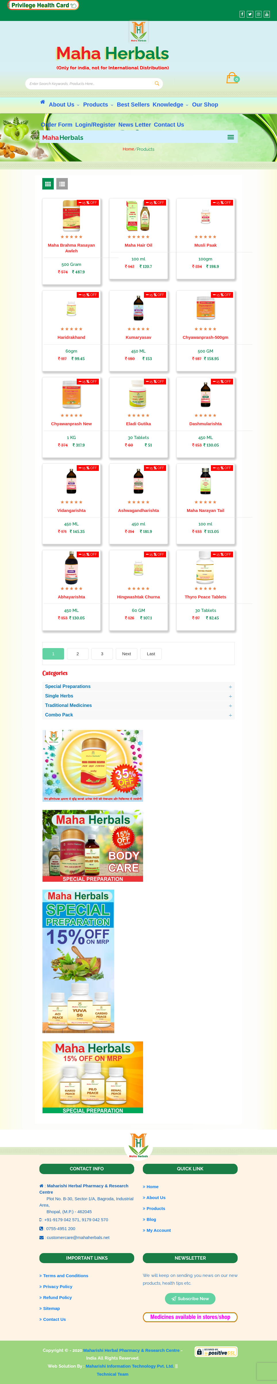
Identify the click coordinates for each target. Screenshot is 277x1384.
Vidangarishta (71, 510)
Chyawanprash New (71, 423)
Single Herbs (59, 695)
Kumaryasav (138, 337)
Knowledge (171, 104)
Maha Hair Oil (138, 245)
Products (98, 104)
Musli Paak (206, 245)
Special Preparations (68, 686)
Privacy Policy (55, 1286)
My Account (157, 1230)
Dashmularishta (205, 423)
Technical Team (112, 1374)
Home (128, 148)
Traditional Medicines (68, 705)
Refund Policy (55, 1297)
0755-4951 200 (60, 1228)
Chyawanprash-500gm (205, 337)
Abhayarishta (71, 596)
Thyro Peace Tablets (205, 596)
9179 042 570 (95, 1219)
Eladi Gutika (138, 423)
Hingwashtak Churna (138, 596)
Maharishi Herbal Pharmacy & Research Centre (132, 1350)
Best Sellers (133, 104)
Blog (149, 1219)
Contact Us (52, 1319)
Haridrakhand (71, 337)
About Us (64, 104)
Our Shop (205, 104)
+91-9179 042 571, (63, 1219)
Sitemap (49, 1308)
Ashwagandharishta (138, 510)
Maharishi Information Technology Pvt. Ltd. (130, 1366)
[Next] (126, 654)
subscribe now (190, 1299)
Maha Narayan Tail (205, 510)
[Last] (151, 654)
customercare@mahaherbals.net (78, 1237)
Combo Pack (59, 714)
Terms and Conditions (63, 1275)
